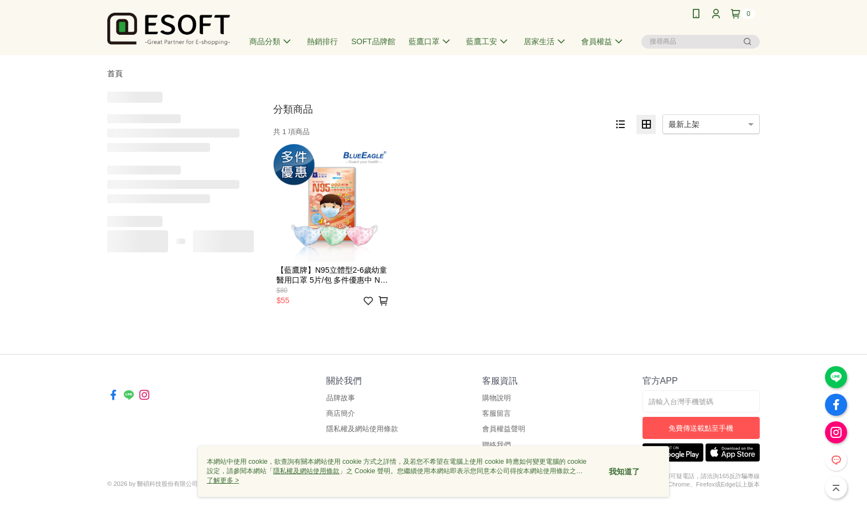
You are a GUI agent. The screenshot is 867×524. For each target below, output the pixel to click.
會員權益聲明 (503, 429)
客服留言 (496, 413)
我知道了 (624, 471)
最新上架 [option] (683, 124)
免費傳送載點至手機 (700, 428)
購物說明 (496, 398)
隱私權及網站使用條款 (362, 429)
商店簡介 (340, 413)
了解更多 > (223, 480)
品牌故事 (340, 398)
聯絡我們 (496, 445)
